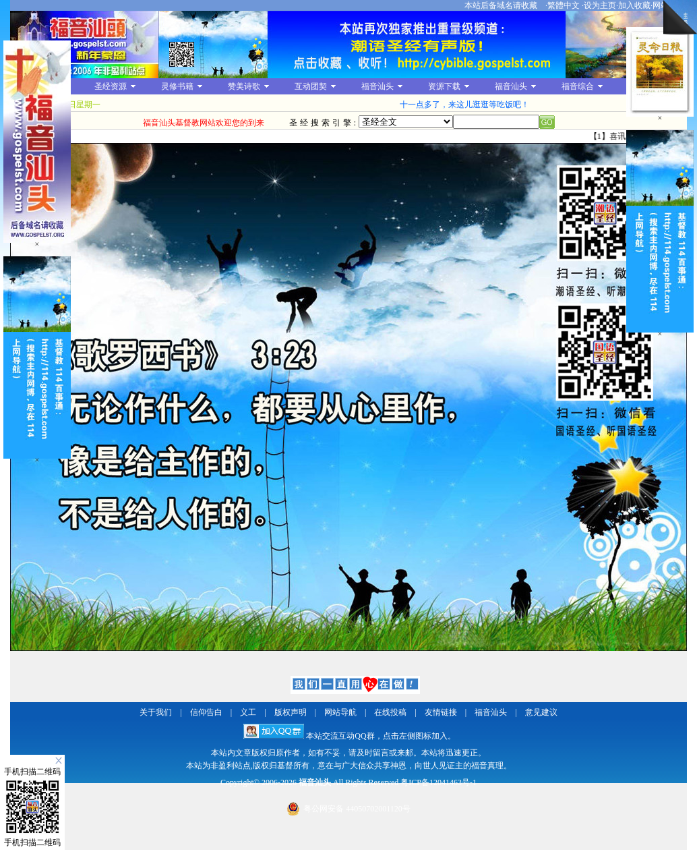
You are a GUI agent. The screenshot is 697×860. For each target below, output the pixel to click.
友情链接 (441, 712)
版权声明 (290, 712)
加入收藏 (634, 5)
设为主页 (600, 5)
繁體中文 (563, 5)
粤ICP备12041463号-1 (438, 782)
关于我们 (156, 712)
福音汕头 (491, 712)
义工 (248, 712)
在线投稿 (390, 712)
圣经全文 (406, 121)
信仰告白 (206, 712)
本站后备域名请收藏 (501, 5)
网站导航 (340, 712)
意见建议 (541, 712)
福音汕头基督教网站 (84, 44)
